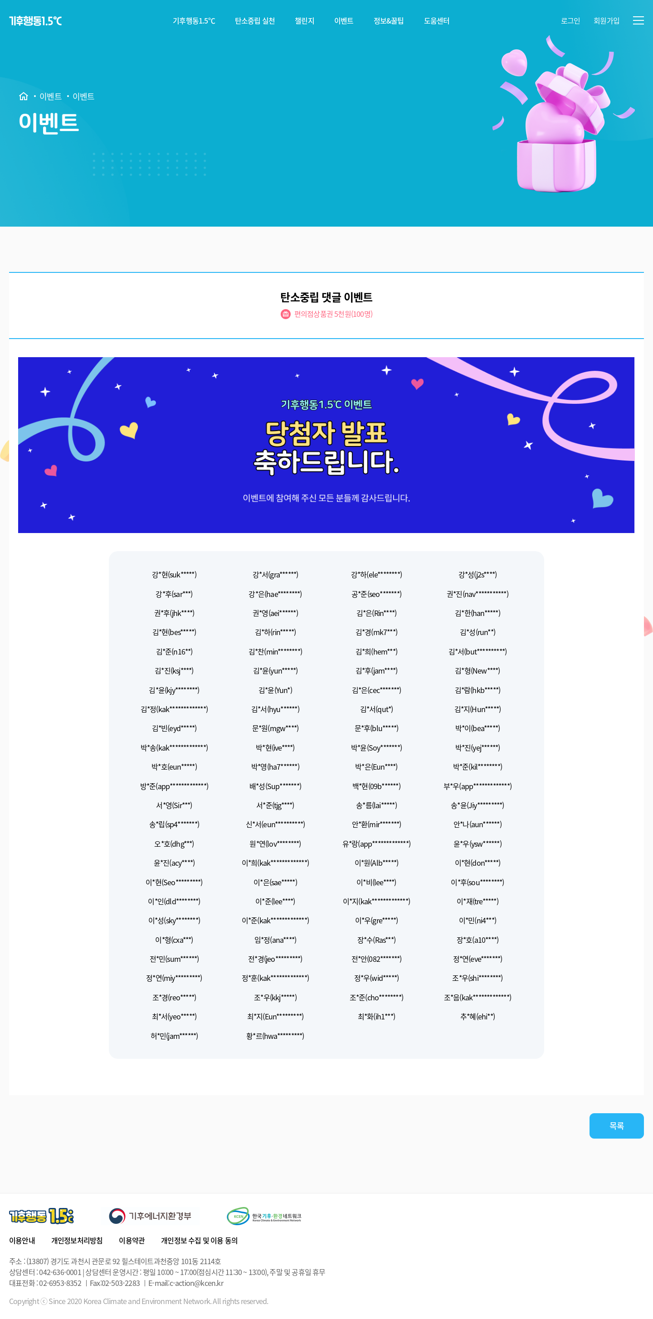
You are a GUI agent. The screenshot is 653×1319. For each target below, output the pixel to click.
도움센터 (437, 20)
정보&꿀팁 (389, 20)
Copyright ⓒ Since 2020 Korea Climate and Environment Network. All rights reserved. (138, 1301)
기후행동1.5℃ (194, 20)
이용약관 (132, 1240)
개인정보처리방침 (77, 1240)
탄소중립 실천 (255, 20)
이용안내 (22, 1240)
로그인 (570, 20)
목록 (616, 1126)
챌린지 (304, 20)
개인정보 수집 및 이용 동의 (199, 1240)
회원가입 (606, 20)
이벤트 (344, 20)
